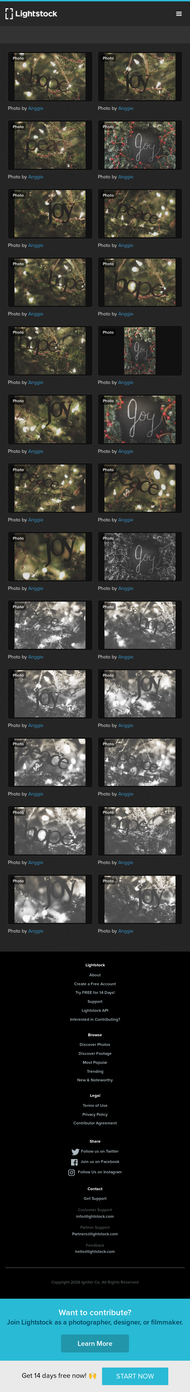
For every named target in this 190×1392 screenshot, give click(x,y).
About (95, 975)
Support (95, 1001)
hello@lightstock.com (95, 1251)
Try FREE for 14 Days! (95, 992)
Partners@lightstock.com (95, 1234)
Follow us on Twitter (100, 1151)
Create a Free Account (95, 984)
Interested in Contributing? (95, 1019)
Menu (178, 13)
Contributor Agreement (95, 1123)
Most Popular (95, 1062)
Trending (95, 1071)
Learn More (95, 1343)
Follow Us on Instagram (100, 1172)
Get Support (95, 1198)
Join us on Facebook (100, 1161)
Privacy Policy (95, 1114)
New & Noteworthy (95, 1080)
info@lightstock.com (95, 1216)
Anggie (35, 108)
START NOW (135, 1376)
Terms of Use (95, 1105)
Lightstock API (95, 1010)
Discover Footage (95, 1053)
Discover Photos (95, 1044)
